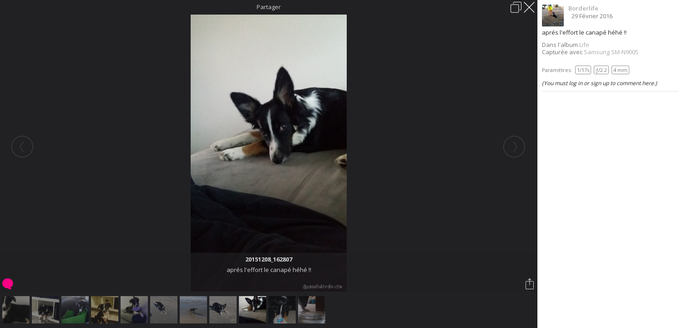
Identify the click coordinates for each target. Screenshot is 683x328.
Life (584, 45)
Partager (269, 7)
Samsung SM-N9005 (611, 52)
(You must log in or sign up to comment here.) (599, 83)
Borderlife (583, 8)
